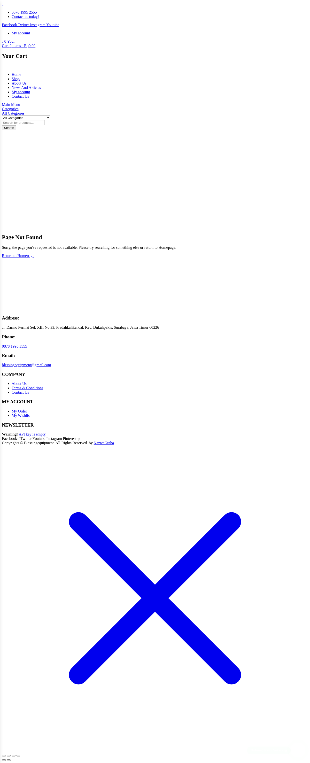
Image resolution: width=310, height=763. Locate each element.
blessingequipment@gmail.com (26, 365)
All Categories (13, 113)
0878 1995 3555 (14, 346)
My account (21, 92)
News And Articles (26, 88)
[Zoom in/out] (4, 755)
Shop (16, 79)
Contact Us (20, 96)
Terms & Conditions (27, 388)
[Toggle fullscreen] (9, 755)
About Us (19, 83)
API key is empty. (32, 434)
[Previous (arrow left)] (4, 760)
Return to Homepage (18, 256)
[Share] (14, 755)
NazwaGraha (104, 443)
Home (16, 74)
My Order (19, 411)
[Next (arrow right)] (9, 760)
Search (9, 128)
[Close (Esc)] (18, 755)
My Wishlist (21, 415)
